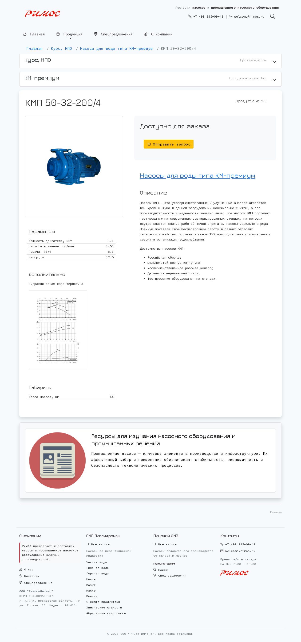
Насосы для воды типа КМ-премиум (197, 175)
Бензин (92, 596)
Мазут (91, 585)
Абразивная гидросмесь (106, 613)
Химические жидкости (104, 607)
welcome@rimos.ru (246, 16)
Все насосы (98, 544)
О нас (26, 569)
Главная (34, 34)
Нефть (91, 579)
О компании (158, 34)
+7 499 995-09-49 (205, 16)
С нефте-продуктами (103, 602)
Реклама (276, 512)
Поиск (160, 570)
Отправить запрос (168, 144)
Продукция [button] (69, 34)
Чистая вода (96, 562)
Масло (91, 590)
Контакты (29, 576)
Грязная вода (97, 567)
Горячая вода (97, 573)
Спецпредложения (113, 34)
